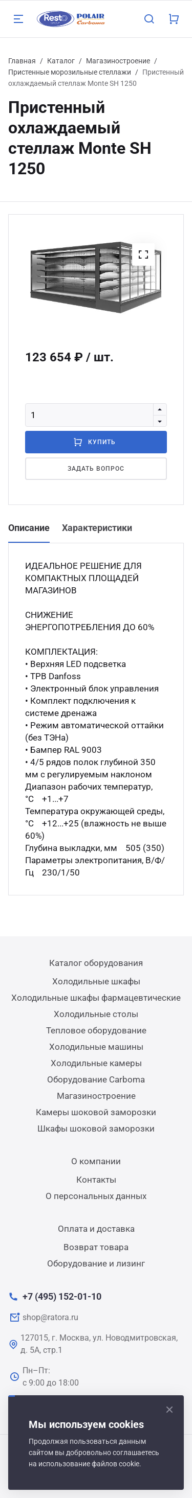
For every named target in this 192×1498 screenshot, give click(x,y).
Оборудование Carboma (96, 1079)
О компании (96, 1161)
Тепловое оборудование (96, 1030)
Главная (22, 61)
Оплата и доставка (96, 1229)
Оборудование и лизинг (96, 1263)
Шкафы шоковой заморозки (96, 1128)
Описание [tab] (29, 527)
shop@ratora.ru (50, 1317)
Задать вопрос (96, 468)
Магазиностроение (118, 61)
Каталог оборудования (96, 963)
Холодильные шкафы (96, 981)
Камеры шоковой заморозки (96, 1112)
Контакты (96, 1179)
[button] (143, 254)
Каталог (61, 61)
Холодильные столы (96, 1014)
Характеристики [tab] (97, 527)
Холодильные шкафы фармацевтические (96, 998)
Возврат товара (96, 1247)
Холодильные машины (96, 1047)
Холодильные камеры (96, 1063)
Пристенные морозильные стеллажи (69, 72)
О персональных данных (96, 1196)
